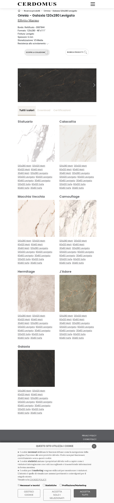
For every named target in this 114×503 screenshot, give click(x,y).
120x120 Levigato (26, 177)
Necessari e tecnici (30, 485)
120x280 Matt (24, 165)
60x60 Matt (37, 169)
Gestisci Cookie (29, 493)
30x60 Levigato (42, 180)
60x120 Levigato (44, 177)
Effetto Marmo (28, 20)
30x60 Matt (23, 173)
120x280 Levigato (39, 173)
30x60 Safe (36, 188)
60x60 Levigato (26, 180)
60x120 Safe (38, 184)
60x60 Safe (23, 188)
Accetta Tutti (85, 493)
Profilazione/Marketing (74, 485)
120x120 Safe (24, 184)
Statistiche (51, 485)
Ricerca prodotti (32, 10)
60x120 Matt (24, 169)
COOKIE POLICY (38, 479)
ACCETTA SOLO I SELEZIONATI (57, 494)
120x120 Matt (38, 165)
